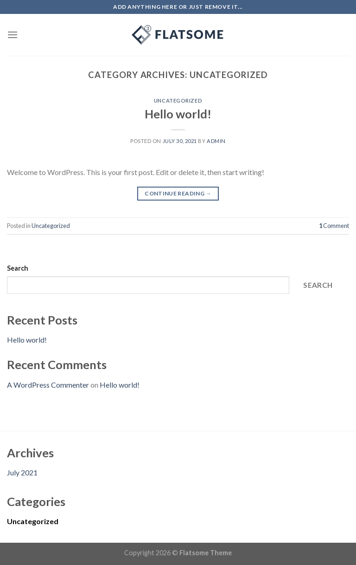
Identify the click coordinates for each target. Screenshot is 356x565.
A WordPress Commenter (48, 384)
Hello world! (178, 114)
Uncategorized (178, 100)
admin (216, 141)
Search (17, 268)
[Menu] (12, 34)
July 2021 (22, 472)
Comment (334, 225)
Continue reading (178, 193)
